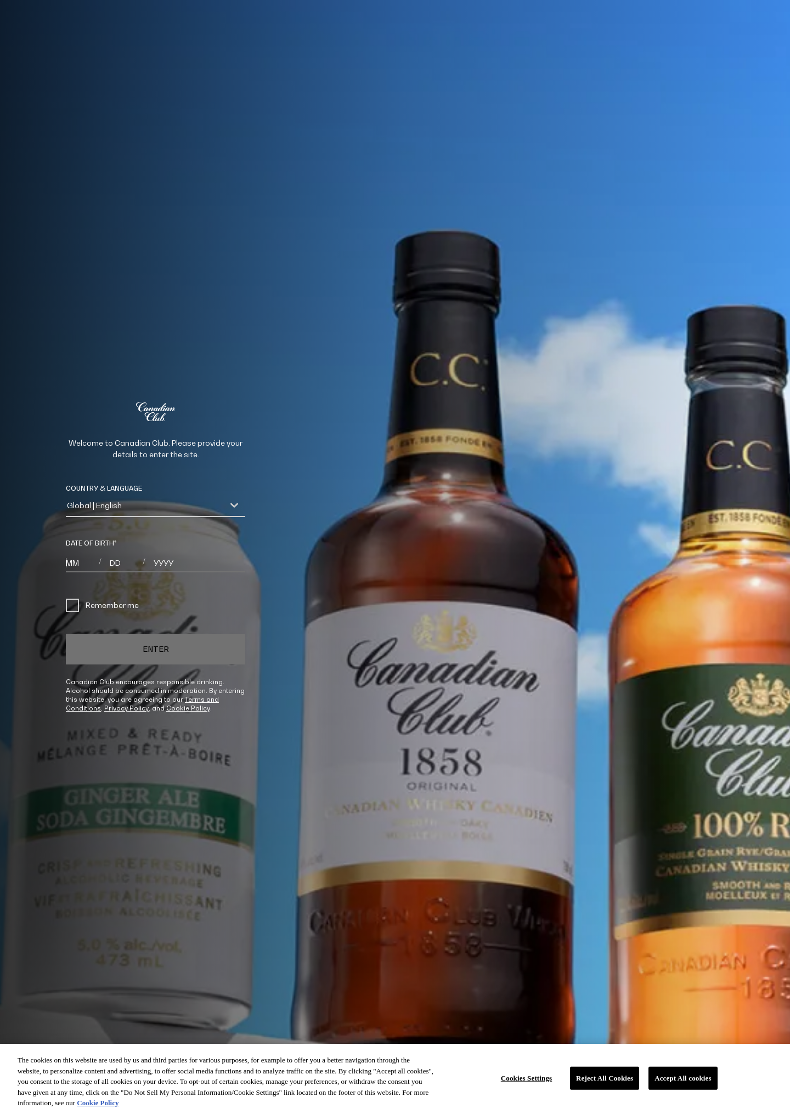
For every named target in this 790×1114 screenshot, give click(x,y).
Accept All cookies (682, 1078)
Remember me (102, 605)
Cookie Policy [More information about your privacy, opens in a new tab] (98, 1103)
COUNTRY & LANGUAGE (104, 488)
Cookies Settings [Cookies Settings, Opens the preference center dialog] (526, 1078)
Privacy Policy (126, 708)
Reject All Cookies (604, 1078)
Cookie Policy (188, 708)
